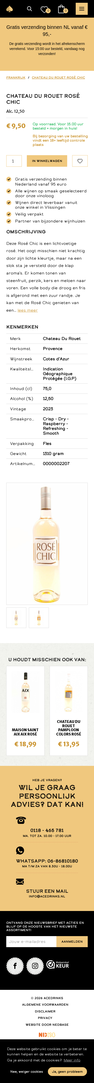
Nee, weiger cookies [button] (26, 1071)
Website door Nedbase (47, 1025)
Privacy (45, 1018)
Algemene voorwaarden (45, 1005)
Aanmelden (72, 942)
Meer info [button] (72, 1060)
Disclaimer (45, 1011)
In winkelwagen (47, 161)
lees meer (28, 310)
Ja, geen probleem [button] (67, 1071)
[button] (30, 9)
